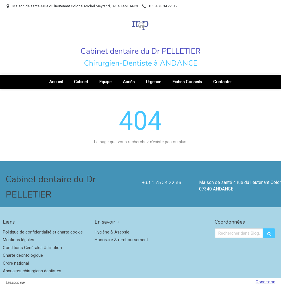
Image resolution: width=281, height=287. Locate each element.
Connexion (265, 281)
